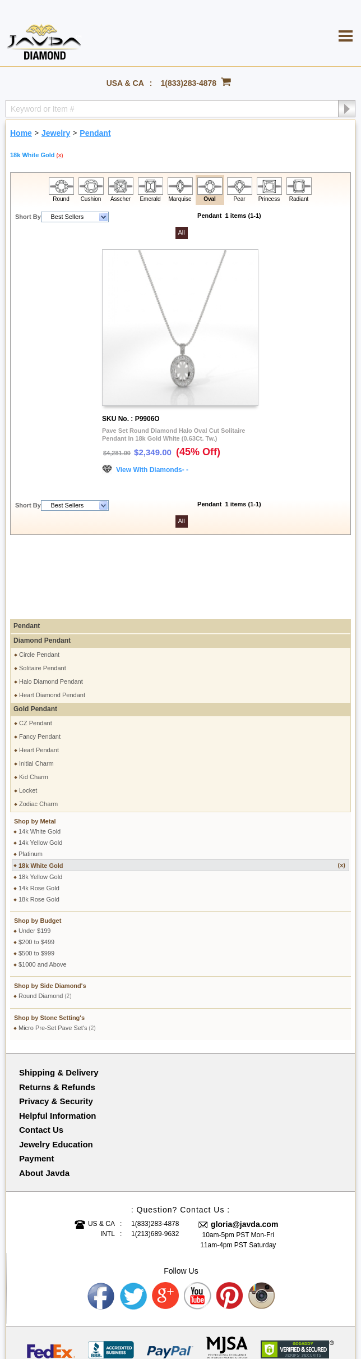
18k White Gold (181, 791)
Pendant (26, 552)
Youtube (198, 1222)
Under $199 (34, 856)
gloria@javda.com (244, 1150)
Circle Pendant (39, 580)
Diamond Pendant (42, 566)
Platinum (30, 779)
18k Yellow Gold (40, 802)
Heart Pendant (39, 675)
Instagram (262, 1222)
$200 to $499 (36, 867)
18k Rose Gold (38, 825)
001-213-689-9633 (246, 1321)
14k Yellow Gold (40, 768)
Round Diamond (45, 921)
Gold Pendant (35, 635)
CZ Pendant (35, 649)
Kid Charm (33, 702)
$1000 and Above (42, 890)
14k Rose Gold (38, 814)
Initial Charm (36, 689)
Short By (28, 216)
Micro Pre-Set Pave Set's (57, 953)
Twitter (133, 1222)
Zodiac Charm (38, 729)
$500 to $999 (36, 879)
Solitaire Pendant (42, 594)
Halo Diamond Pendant (51, 607)
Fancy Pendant (40, 662)
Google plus (166, 1222)
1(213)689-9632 (155, 1160)
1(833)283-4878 (189, 83)
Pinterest (230, 1222)
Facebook (101, 1222)
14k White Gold (39, 757)
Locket (28, 716)
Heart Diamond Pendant (52, 620)
